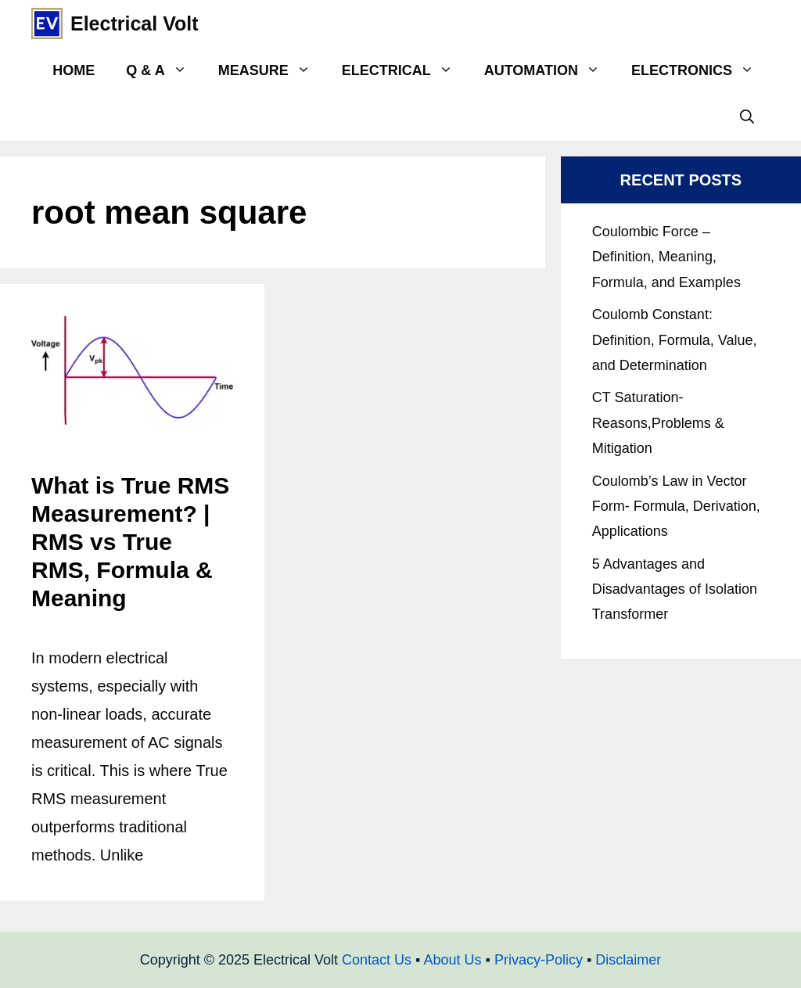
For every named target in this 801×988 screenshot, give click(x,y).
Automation (550, 70)
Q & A (164, 70)
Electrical (405, 70)
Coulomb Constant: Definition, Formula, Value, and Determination (674, 340)
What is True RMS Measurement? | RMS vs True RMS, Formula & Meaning (130, 541)
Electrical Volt (134, 23)
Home (73, 70)
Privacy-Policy (538, 960)
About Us (452, 960)
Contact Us (376, 960)
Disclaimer (628, 960)
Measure (272, 70)
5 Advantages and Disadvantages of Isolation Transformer (674, 589)
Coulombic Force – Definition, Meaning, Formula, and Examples (666, 257)
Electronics (700, 70)
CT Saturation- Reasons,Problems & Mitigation (658, 423)
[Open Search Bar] (747, 117)
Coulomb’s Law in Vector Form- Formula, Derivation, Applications (676, 506)
